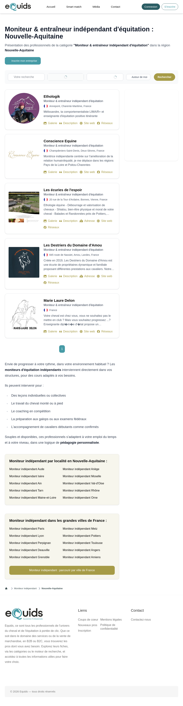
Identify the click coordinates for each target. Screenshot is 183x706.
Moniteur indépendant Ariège (81, 469)
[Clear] (76, 77)
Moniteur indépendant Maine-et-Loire (32, 497)
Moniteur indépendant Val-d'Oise (83, 483)
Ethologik (52, 96)
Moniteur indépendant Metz (80, 528)
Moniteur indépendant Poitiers (82, 535)
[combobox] (106, 77)
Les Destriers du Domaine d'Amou (73, 245)
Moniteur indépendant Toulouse (83, 542)
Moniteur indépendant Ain (25, 483)
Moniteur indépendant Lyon (26, 535)
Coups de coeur (88, 619)
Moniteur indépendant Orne (80, 497)
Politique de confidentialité (109, 626)
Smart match (73, 6)
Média (96, 6)
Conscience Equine (60, 141)
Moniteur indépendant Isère (26, 476)
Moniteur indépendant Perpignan (30, 542)
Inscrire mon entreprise (23, 60)
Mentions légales (111, 619)
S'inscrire (169, 6)
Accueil (51, 6)
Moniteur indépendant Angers (81, 550)
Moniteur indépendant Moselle (82, 476)
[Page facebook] (80, 674)
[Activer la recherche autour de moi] (137, 77)
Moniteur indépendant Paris (26, 528)
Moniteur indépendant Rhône (81, 490)
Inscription (84, 630)
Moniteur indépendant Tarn (26, 490)
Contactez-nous (141, 619)
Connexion (150, 6)
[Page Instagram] (103, 674)
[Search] (136, 6)
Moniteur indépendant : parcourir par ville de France (62, 570)
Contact (115, 6)
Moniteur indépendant (25, 588)
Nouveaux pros (87, 625)
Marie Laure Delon (59, 300)
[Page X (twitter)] (91, 674)
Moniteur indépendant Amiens (82, 557)
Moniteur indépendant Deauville (29, 550)
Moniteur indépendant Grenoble (29, 557)
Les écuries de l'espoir (63, 190)
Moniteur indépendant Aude (26, 469)
